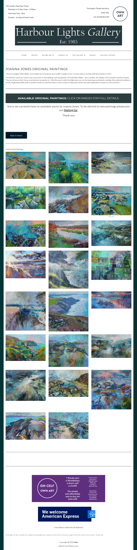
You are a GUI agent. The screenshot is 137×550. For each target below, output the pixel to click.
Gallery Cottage (107, 55)
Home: (24, 55)
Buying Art (48, 55)
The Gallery (78, 55)
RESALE (93, 55)
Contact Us (63, 55)
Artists (34, 55)
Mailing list (70, 110)
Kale (76, 542)
